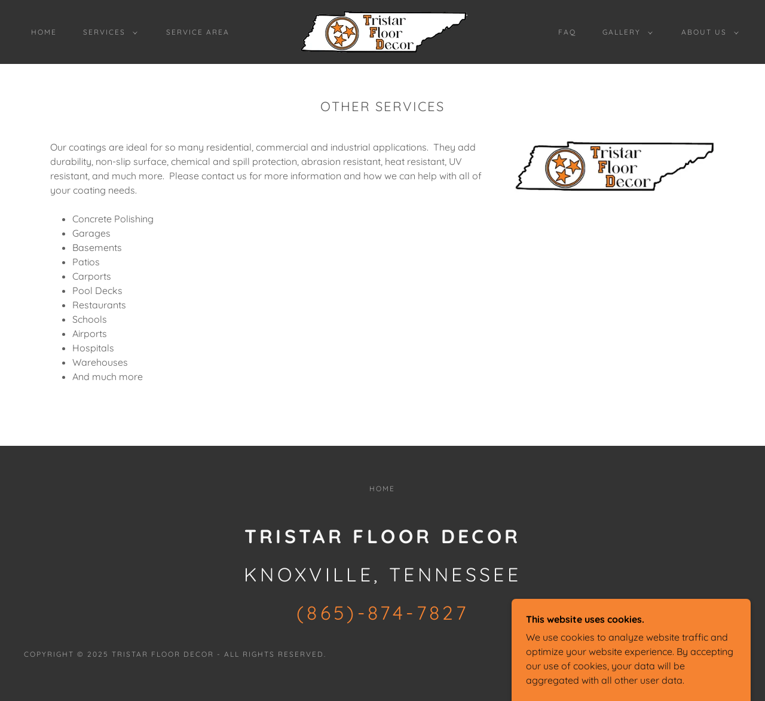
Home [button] (382, 488)
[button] (108, 32)
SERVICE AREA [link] (198, 31)
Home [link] (44, 31)
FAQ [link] (567, 31)
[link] (382, 31)
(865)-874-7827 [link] (382, 613)
